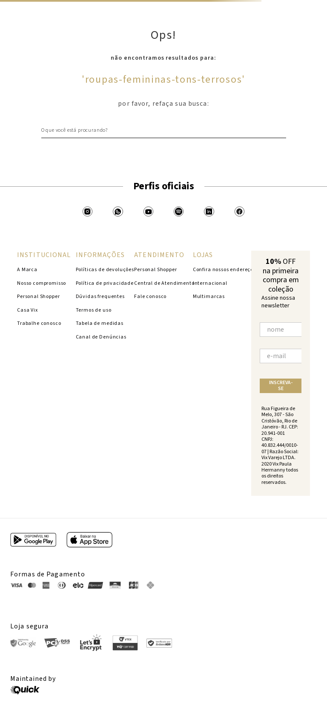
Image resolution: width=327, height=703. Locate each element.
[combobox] (163, 130)
